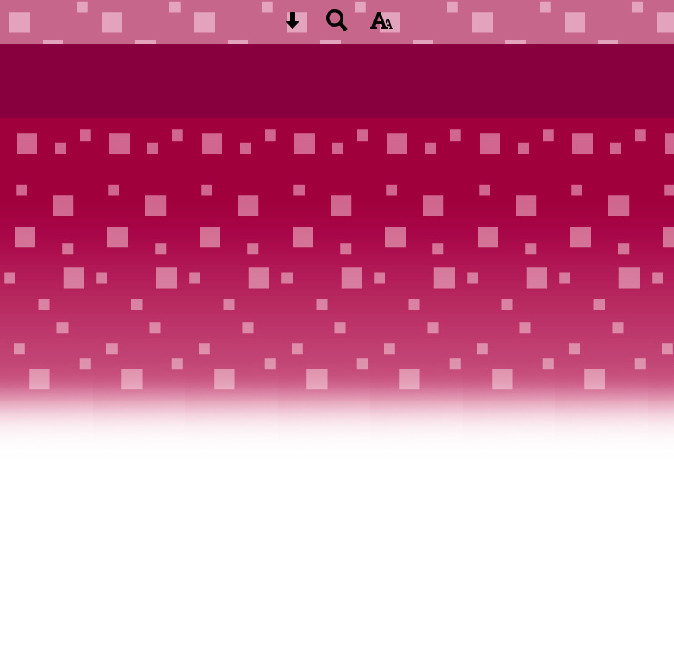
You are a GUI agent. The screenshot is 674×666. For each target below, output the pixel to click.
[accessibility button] (381, 26)
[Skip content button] (292, 26)
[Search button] (337, 26)
